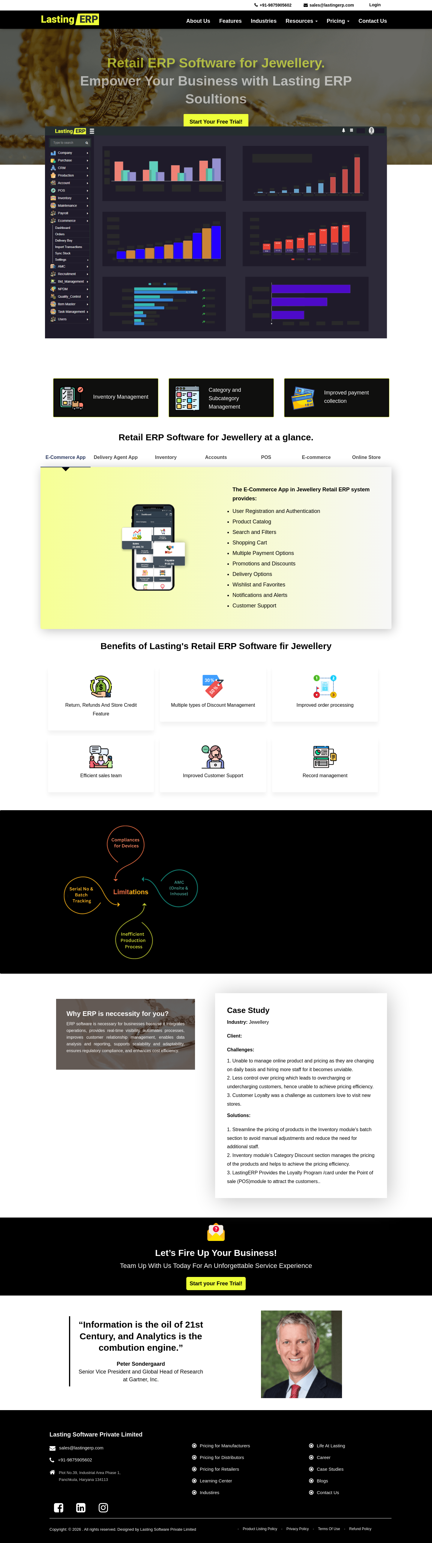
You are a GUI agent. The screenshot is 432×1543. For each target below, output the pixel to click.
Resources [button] (302, 21)
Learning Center (216, 1480)
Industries (264, 21)
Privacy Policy (297, 1529)
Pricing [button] (338, 21)
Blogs (322, 1480)
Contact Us (372, 21)
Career (324, 1457)
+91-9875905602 (75, 1459)
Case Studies (330, 1469)
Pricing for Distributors (222, 1457)
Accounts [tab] (216, 457)
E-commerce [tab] (316, 457)
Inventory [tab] (166, 457)
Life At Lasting (331, 1445)
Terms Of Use (329, 1529)
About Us (198, 21)
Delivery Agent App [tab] (116, 457)
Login (375, 4)
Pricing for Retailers (219, 1469)
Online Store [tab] (366, 457)
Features (230, 21)
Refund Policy (360, 1529)
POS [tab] (266, 457)
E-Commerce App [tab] (66, 457)
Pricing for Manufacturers (225, 1445)
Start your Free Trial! (216, 122)
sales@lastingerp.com (81, 1447)
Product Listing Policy (260, 1529)
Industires (209, 1492)
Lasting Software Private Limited (168, 1529)
